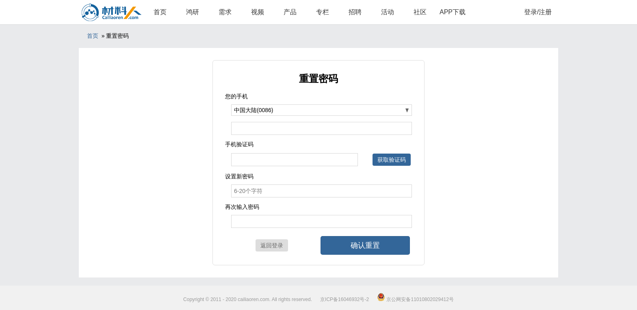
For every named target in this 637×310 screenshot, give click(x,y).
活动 (387, 12)
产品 (290, 12)
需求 (225, 12)
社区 (420, 12)
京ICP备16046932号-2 (344, 299)
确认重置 (365, 245)
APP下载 (453, 12)
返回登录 (271, 245)
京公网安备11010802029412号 (415, 299)
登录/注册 (538, 12)
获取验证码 (391, 159)
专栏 (322, 12)
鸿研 (192, 12)
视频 (257, 12)
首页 (160, 12)
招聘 (355, 12)
